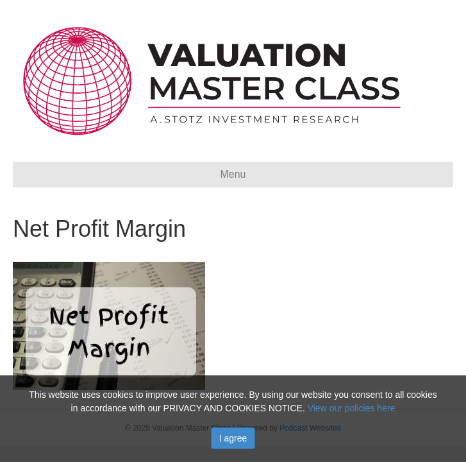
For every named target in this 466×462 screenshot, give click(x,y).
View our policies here (351, 408)
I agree (233, 438)
